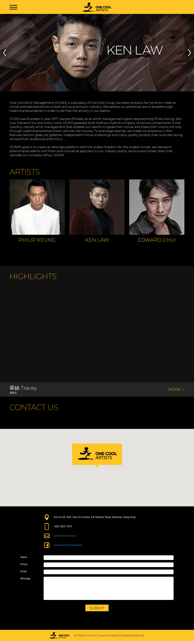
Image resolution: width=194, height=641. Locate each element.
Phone (24, 564)
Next (189, 52)
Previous (4, 52)
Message (25, 578)
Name (23, 557)
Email (23, 571)
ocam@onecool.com (65, 535)
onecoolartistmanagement (68, 545)
